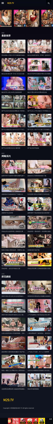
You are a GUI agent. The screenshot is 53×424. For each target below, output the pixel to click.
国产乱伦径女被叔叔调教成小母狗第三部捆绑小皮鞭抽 (19, 111)
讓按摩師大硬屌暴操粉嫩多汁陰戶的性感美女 (16, 352)
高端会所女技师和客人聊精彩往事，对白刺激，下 (17, 231)
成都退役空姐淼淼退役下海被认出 (12, 194)
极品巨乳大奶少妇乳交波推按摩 (12, 92)
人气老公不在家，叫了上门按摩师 (38, 352)
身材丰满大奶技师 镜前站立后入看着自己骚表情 (17, 315)
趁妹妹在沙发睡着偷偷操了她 (37, 175)
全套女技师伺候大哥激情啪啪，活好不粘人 (15, 333)
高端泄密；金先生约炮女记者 (11, 268)
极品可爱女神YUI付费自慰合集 (37, 92)
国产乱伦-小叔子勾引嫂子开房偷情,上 (39, 129)
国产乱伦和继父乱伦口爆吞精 (11, 148)
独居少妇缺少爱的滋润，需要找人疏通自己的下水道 (18, 250)
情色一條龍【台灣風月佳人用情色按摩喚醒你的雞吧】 (19, 370)
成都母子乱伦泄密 (7, 213)
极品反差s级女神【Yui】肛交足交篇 (13, 74)
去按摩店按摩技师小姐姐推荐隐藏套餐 (14, 389)
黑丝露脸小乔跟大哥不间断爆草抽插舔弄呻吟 (16, 55)
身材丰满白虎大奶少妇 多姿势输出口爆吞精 (15, 296)
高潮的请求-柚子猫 (33, 250)
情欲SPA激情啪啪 (33, 389)
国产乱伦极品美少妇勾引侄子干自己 (13, 129)
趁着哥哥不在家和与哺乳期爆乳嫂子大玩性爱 (16, 175)
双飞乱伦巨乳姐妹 (33, 148)
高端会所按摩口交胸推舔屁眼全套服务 (40, 268)
